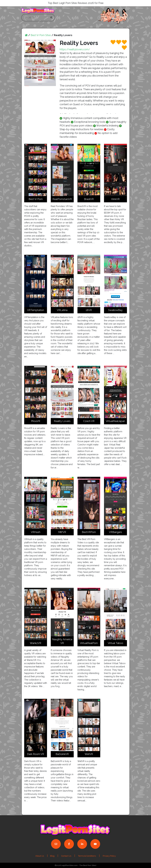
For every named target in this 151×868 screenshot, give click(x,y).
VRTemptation (35, 310)
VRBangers (115, 532)
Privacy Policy (109, 856)
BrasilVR (89, 199)
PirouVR (35, 421)
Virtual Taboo (115, 643)
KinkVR (115, 199)
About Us (39, 856)
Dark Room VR (35, 754)
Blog (52, 856)
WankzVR (35, 643)
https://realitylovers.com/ (75, 49)
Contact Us (66, 856)
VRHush (35, 532)
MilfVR (62, 532)
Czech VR (88, 421)
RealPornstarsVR (62, 199)
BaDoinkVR (62, 754)
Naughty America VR (62, 641)
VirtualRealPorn (89, 643)
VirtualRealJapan (115, 421)
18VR (89, 310)
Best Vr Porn (36, 199)
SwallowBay (115, 310)
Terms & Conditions (87, 856)
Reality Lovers (62, 421)
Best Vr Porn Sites (41, 35)
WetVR (89, 754)
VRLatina (62, 310)
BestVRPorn (89, 532)
